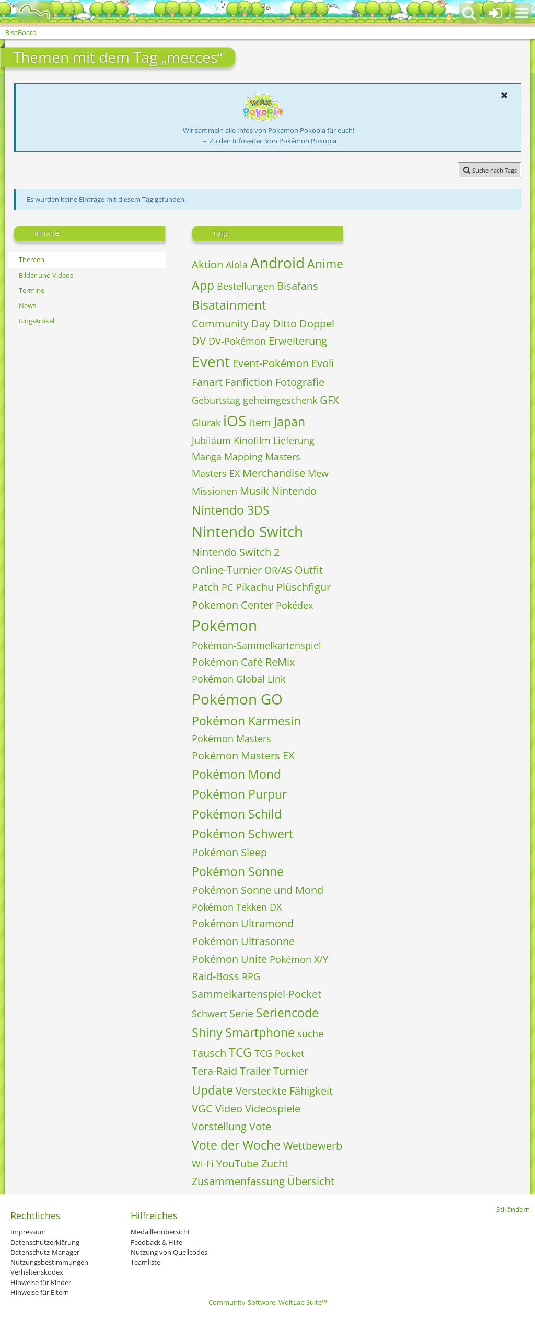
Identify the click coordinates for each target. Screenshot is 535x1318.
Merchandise (273, 473)
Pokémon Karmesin (246, 720)
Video (228, 1108)
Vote (260, 1126)
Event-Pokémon (270, 363)
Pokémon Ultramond (243, 923)
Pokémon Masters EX (243, 755)
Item (260, 422)
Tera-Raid (214, 1071)
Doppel (316, 323)
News (27, 305)
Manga (207, 456)
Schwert (209, 1013)
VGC (202, 1108)
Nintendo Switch (247, 531)
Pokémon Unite (229, 959)
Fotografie (299, 382)
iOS (234, 420)
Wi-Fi (203, 1163)
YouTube (237, 1163)
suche (310, 1033)
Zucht (274, 1163)
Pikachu (255, 587)
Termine (31, 290)
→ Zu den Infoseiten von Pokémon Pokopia (268, 140)
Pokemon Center (232, 605)
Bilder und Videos (46, 275)
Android (277, 262)
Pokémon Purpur (239, 794)
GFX (329, 400)
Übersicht (310, 1181)
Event (211, 361)
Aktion (207, 264)
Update (212, 1090)
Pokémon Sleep (229, 852)
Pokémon (224, 625)
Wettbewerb (312, 1146)
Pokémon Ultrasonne (243, 941)
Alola (237, 264)
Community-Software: (267, 1302)
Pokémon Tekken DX (237, 907)
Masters (282, 456)
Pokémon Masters (231, 738)
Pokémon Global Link (238, 679)
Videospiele (272, 1108)
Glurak (206, 422)
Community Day (231, 323)
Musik (254, 491)
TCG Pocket (279, 1053)
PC (227, 587)
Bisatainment (229, 305)
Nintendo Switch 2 (236, 552)
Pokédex (294, 605)
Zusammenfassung (238, 1181)
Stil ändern (513, 1209)
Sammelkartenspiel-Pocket (256, 994)
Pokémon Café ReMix (243, 662)
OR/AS (278, 570)
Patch (205, 587)
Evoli (322, 363)
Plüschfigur (303, 587)
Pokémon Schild (237, 813)
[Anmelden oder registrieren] (495, 13)
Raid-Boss (215, 976)
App (203, 285)
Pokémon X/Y (299, 959)
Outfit (309, 570)
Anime (325, 263)
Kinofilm (252, 440)
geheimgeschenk (280, 400)
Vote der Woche (236, 1145)
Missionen (214, 491)
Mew (318, 473)
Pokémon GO (237, 699)
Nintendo (294, 491)
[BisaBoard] (28, 11)
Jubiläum (211, 440)
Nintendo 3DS (231, 510)
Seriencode (287, 1012)
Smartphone (260, 1032)
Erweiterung (298, 341)
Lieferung (294, 440)
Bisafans (297, 286)
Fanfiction (249, 382)
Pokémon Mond (236, 774)
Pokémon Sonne (238, 871)
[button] (521, 13)
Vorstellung (219, 1126)
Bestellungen (245, 286)
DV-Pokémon (237, 341)
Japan (289, 421)
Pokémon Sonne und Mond (257, 890)
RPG (251, 976)
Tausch (209, 1053)
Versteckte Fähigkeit (284, 1091)
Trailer (255, 1071)
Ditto (285, 323)
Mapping (243, 456)
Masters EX (216, 473)
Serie (241, 1013)
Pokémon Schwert (242, 833)
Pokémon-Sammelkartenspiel (256, 645)
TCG (240, 1052)
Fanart (207, 382)
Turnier (290, 1071)
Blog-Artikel (36, 320)
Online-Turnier (227, 570)
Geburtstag (216, 400)
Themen (31, 259)
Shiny (207, 1032)
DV (199, 341)
